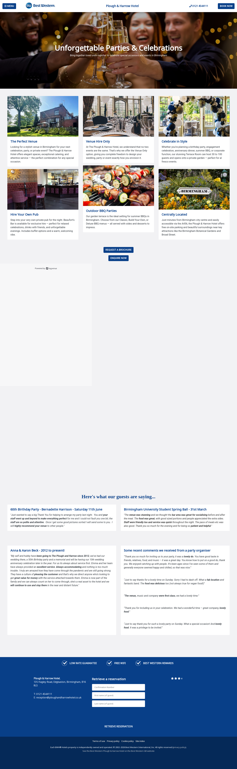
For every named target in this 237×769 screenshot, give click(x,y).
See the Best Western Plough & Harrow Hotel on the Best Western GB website (118, 751)
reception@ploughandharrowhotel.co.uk (58, 697)
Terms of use (98, 741)
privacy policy (179, 747)
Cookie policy (127, 741)
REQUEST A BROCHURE (118, 249)
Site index (140, 741)
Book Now (226, 6)
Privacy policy (113, 741)
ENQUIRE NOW (118, 258)
